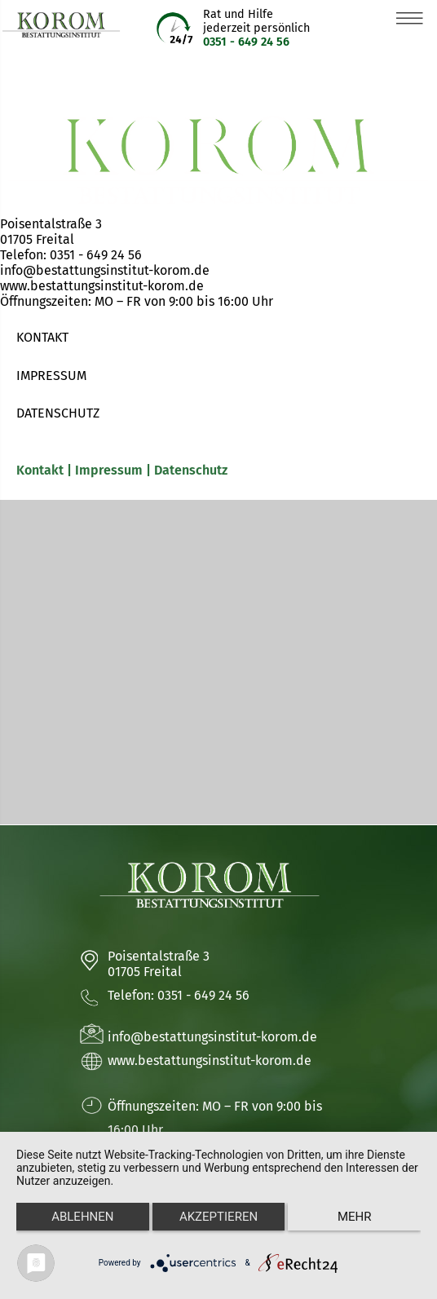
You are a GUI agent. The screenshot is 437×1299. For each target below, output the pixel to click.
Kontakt (41, 470)
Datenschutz (190, 470)
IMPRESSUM (51, 375)
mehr (355, 1216)
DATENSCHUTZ (57, 413)
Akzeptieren (218, 1216)
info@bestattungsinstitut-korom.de (105, 270)
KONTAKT (42, 337)
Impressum (109, 470)
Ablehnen (82, 1216)
